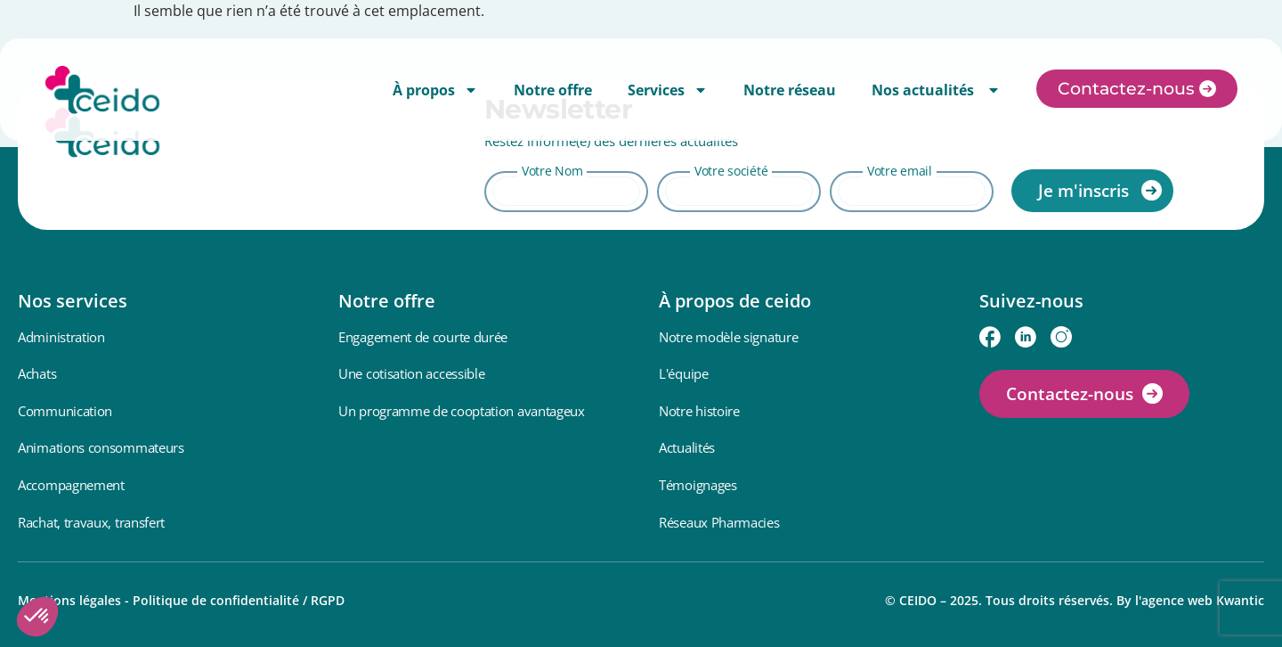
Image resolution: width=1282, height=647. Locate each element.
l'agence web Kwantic (1199, 600)
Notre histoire (699, 411)
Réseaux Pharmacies (719, 522)
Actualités (687, 447)
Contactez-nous (1069, 393)
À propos (435, 90)
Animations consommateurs (101, 447)
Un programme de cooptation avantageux (461, 411)
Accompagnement (71, 485)
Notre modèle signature (728, 337)
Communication (65, 411)
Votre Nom (552, 170)
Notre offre (553, 90)
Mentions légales (69, 600)
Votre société (730, 170)
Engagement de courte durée (422, 337)
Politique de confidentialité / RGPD (239, 600)
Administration (61, 337)
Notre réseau (789, 90)
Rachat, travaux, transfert (91, 522)
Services (668, 90)
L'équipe (684, 373)
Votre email (899, 170)
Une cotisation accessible (411, 373)
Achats (37, 373)
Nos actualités (936, 90)
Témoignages (698, 485)
